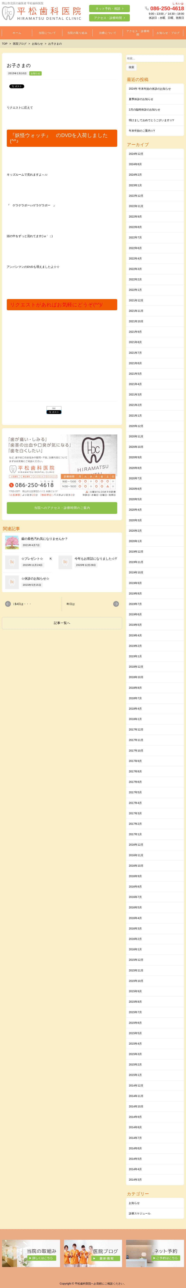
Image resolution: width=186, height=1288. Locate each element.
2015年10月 (136, 980)
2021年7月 (135, 352)
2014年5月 (135, 1158)
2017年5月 (135, 792)
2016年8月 (135, 886)
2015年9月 (135, 991)
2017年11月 (136, 739)
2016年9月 (135, 876)
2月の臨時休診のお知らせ (144, 109)
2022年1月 (135, 289)
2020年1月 (135, 541)
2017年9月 (135, 761)
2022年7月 (135, 237)
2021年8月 (135, 342)
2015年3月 (135, 1054)
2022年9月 (135, 216)
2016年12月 (136, 844)
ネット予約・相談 (108, 8)
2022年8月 (135, 227)
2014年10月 (136, 1106)
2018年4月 (135, 708)
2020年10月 (136, 446)
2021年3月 (135, 394)
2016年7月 (135, 897)
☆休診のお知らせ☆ (35, 578)
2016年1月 (135, 949)
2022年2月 (135, 279)
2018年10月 (136, 677)
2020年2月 (135, 530)
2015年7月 (135, 1012)
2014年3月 (135, 1179)
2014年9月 (135, 1116)
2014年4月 (135, 1169)
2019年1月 (135, 656)
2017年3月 (135, 813)
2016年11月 (136, 855)
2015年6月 (135, 1022)
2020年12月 (136, 426)
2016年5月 (135, 907)
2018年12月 (136, 666)
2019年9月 (135, 583)
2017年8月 (135, 771)
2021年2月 (135, 404)
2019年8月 (135, 593)
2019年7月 (135, 603)
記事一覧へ (62, 623)
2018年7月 (135, 698)
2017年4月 (135, 802)
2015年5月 (135, 1033)
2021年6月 (135, 363)
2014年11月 (136, 1096)
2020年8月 (135, 467)
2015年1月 (135, 1074)
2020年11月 (136, 436)
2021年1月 (135, 415)
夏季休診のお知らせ (141, 99)
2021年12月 (136, 300)
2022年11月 (136, 206)
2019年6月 (135, 614)
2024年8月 (135, 164)
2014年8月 (135, 1127)
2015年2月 (135, 1064)
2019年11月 (136, 562)
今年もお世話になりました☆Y (96, 558)
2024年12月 (136, 153)
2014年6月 (135, 1148)
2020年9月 (135, 457)
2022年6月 (135, 248)
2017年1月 (135, 834)
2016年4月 (135, 918)
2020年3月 (135, 520)
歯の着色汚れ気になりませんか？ (44, 538)
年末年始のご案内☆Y (142, 130)
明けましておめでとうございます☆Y (151, 120)
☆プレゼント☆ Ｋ (36, 558)
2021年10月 (136, 321)
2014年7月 (135, 1137)
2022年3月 (135, 268)
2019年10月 (136, 572)
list (54, 408)
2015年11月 (136, 970)
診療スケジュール (140, 1213)
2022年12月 (136, 195)
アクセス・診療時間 (108, 18)
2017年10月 (136, 750)
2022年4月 (135, 258)
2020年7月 (135, 478)
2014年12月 (136, 1085)
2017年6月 (135, 781)
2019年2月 (135, 645)
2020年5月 (135, 499)
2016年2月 (135, 938)
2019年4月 (135, 635)
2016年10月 (136, 865)
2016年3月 (135, 928)
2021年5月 (135, 373)
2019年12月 (136, 551)
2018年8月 (135, 687)
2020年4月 (135, 509)
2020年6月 (135, 488)
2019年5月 (135, 624)
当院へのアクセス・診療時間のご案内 (62, 507)
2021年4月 (135, 384)
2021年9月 (135, 331)
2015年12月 (136, 959)
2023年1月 (135, 185)
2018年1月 (135, 719)
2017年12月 (136, 729)
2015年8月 (135, 1001)
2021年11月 (136, 310)
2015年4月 (135, 1043)
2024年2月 (135, 174)
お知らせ (35, 73)
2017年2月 (135, 823)
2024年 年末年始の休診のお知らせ (150, 88)
